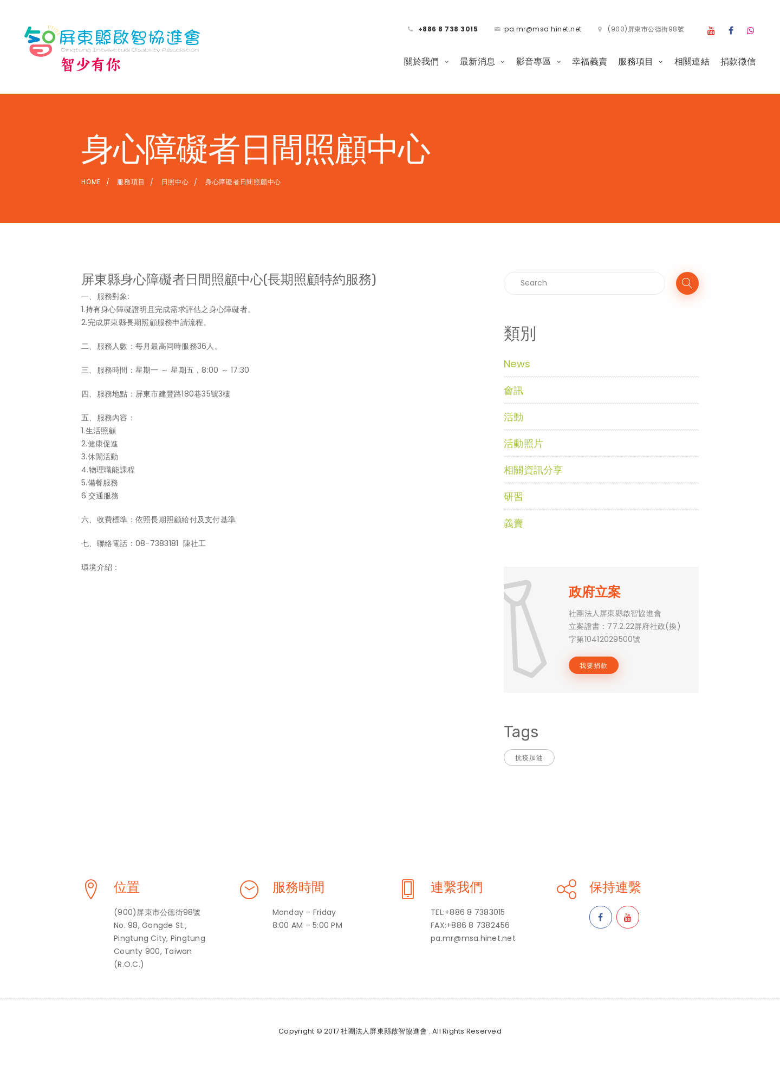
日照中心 (175, 181)
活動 (514, 417)
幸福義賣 (589, 61)
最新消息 (477, 61)
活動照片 (523, 443)
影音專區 (533, 61)
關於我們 (421, 61)
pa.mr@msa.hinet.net (543, 29)
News (517, 364)
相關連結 (692, 61)
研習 (514, 496)
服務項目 (635, 61)
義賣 (514, 523)
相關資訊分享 (533, 470)
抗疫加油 (529, 757)
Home (91, 181)
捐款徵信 (738, 61)
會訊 (514, 390)
